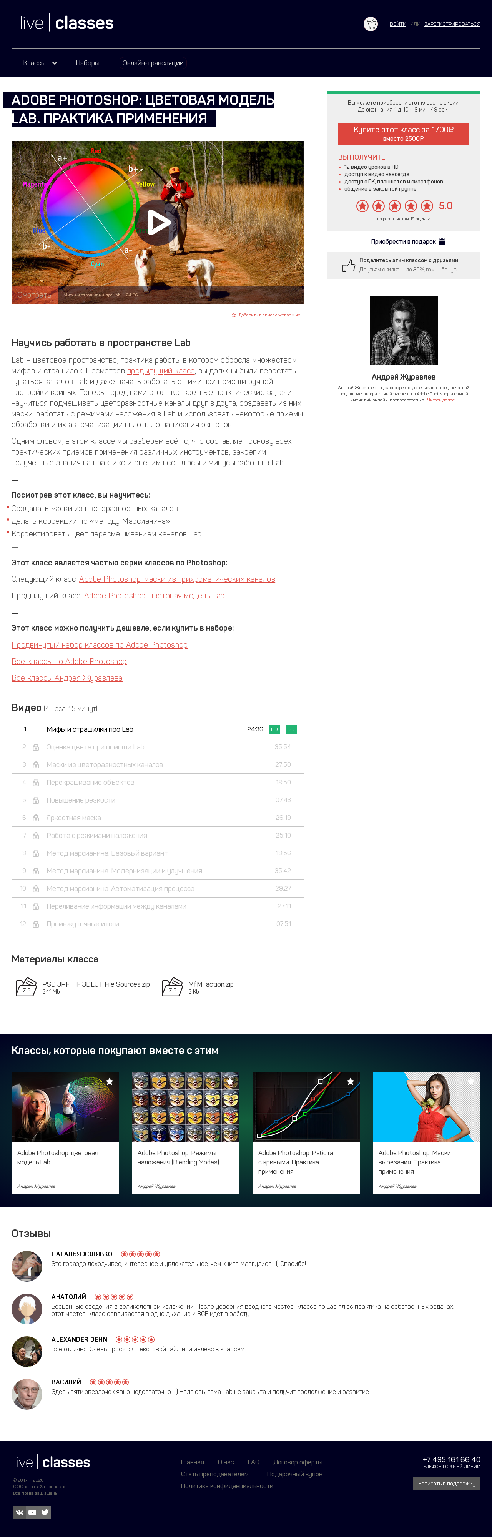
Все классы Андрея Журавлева (67, 678)
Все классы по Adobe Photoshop (69, 661)
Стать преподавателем (215, 1474)
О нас (226, 1462)
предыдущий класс (161, 370)
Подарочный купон (294, 1474)
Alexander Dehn (79, 1339)
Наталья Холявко (82, 1254)
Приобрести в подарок (403, 241)
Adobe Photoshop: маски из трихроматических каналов (177, 579)
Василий (66, 1382)
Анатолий (69, 1297)
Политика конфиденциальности (227, 1486)
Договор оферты (297, 1462)
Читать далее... (442, 400)
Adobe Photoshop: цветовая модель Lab (154, 595)
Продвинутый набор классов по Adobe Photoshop (100, 644)
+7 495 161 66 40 (451, 1459)
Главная (192, 1462)
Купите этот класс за (404, 133)
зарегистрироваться (452, 24)
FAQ (253, 1462)
